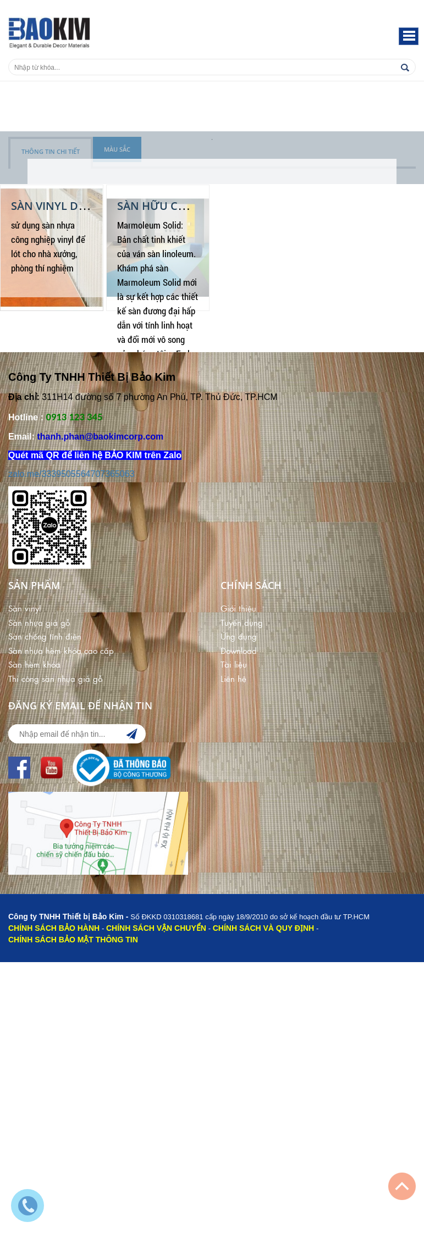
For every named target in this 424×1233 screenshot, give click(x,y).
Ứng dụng (239, 636)
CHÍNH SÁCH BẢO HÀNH (54, 928)
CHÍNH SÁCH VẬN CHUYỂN (156, 928)
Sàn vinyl (24, 608)
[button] (409, 36)
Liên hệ (233, 678)
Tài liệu (234, 664)
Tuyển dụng (242, 622)
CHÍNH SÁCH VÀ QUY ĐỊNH (263, 928)
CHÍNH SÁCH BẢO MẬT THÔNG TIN (73, 939)
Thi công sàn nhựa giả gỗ (55, 678)
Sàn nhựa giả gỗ (39, 622)
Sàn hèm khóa (34, 664)
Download (239, 650)
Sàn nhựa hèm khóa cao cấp (61, 650)
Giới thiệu (238, 608)
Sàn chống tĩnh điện (44, 636)
